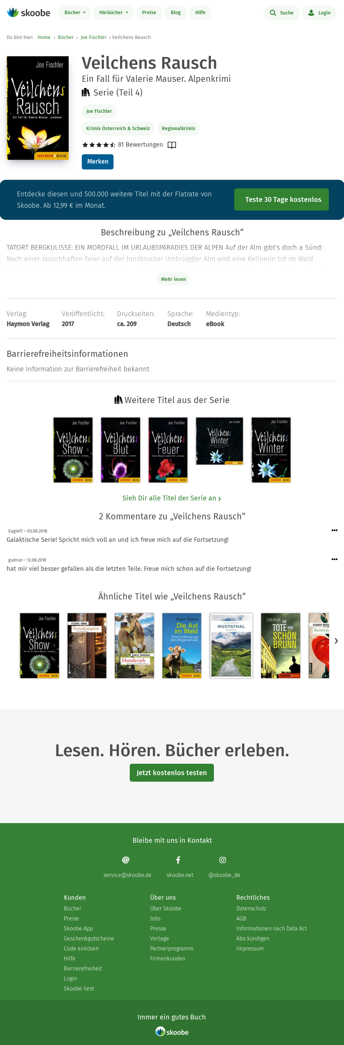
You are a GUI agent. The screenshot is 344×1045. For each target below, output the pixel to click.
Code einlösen (81, 948)
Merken (97, 161)
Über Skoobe (165, 908)
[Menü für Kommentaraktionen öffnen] (335, 530)
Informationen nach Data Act (271, 928)
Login (319, 12)
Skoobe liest (79, 988)
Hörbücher (111, 13)
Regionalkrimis (178, 128)
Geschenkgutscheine (89, 938)
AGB (241, 918)
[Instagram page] (224, 867)
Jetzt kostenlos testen (172, 773)
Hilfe (200, 13)
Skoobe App (78, 928)
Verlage (159, 938)
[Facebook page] (180, 867)
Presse (158, 928)
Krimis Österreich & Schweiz (118, 128)
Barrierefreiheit (83, 968)
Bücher (73, 13)
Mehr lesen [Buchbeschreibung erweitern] (173, 279)
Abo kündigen (252, 938)
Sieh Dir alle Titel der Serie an (172, 498)
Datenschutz (251, 908)
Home (44, 37)
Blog (176, 13)
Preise (149, 13)
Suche (282, 12)
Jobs (155, 918)
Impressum (250, 948)
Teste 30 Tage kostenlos (283, 199)
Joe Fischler (93, 37)
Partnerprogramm (172, 948)
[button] (336, 640)
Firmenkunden (167, 958)
